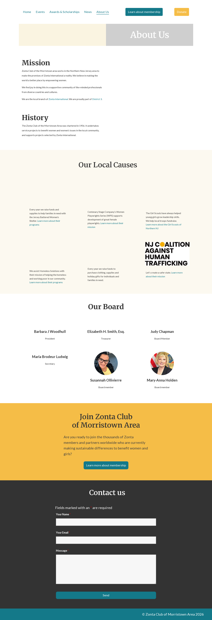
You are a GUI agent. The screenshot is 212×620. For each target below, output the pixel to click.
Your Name (63, 514)
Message (62, 550)
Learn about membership (143, 12)
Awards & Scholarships (64, 12)
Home (27, 12)
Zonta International (58, 99)
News (88, 12)
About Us (102, 12)
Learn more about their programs (46, 282)
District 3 (97, 99)
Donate (182, 12)
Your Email (63, 532)
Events (40, 12)
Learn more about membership (106, 465)
